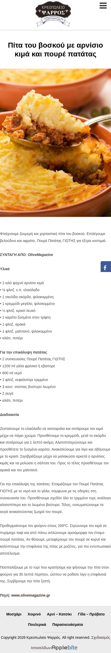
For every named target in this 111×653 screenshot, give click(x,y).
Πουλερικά (37, 624)
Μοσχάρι (14, 614)
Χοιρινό (34, 614)
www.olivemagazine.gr (30, 595)
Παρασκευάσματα (67, 624)
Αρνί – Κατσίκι (59, 614)
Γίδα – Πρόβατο (91, 614)
